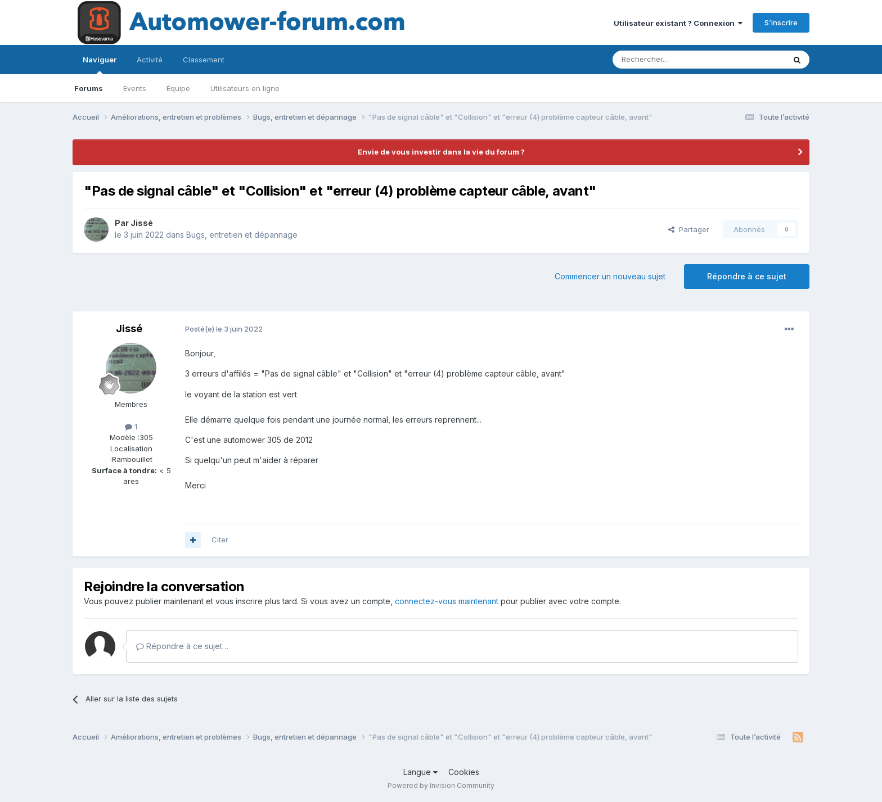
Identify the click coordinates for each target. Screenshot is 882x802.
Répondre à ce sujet (746, 276)
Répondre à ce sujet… (182, 646)
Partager (688, 229)
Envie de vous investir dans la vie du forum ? (441, 151)
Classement (203, 59)
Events (134, 88)
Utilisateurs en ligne (245, 88)
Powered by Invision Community (441, 785)
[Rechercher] (674, 60)
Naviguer (99, 64)
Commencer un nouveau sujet (610, 276)
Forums (88, 88)
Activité (150, 59)
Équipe (178, 88)
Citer (220, 539)
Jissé (141, 223)
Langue (420, 772)
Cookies (463, 772)
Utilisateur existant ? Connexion (678, 23)
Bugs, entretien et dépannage (242, 234)
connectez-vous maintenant (446, 601)
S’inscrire (781, 22)
